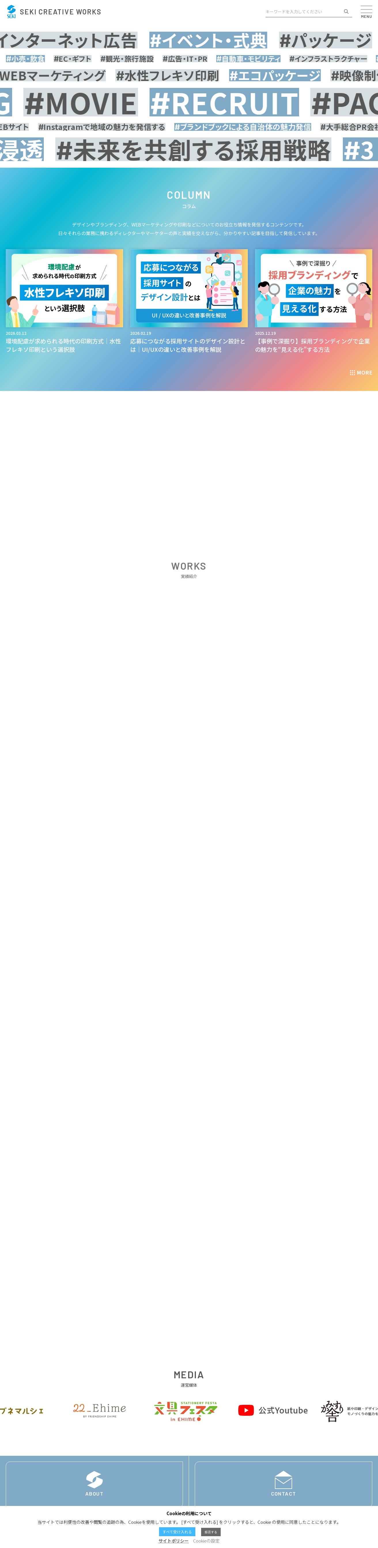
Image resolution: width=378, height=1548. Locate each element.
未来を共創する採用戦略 (215, 159)
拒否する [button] (211, 1532)
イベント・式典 (224, 40)
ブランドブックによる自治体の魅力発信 (251, 131)
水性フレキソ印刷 (180, 75)
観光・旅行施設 (146, 58)
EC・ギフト (91, 58)
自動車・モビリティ (267, 58)
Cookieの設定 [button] (206, 1541)
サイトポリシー (173, 1541)
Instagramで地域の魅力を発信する (110, 131)
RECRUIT (260, 104)
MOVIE (116, 104)
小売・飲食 (44, 58)
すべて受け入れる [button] (177, 1531)
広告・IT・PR (204, 58)
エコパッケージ (287, 75)
